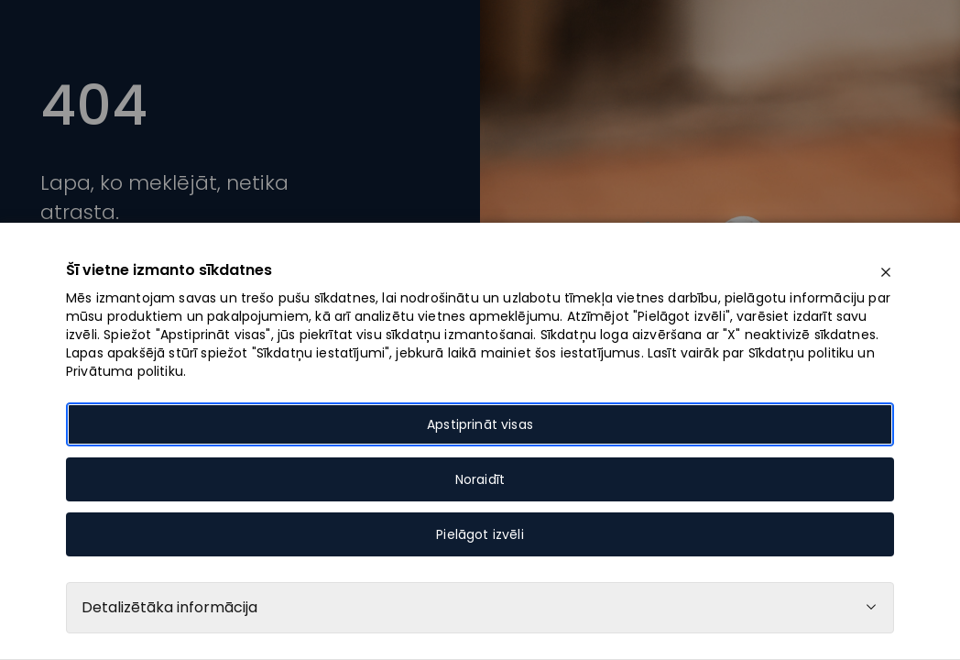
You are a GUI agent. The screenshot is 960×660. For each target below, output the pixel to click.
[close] (886, 272)
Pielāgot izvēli (479, 534)
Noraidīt (480, 479)
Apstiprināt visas (480, 424)
